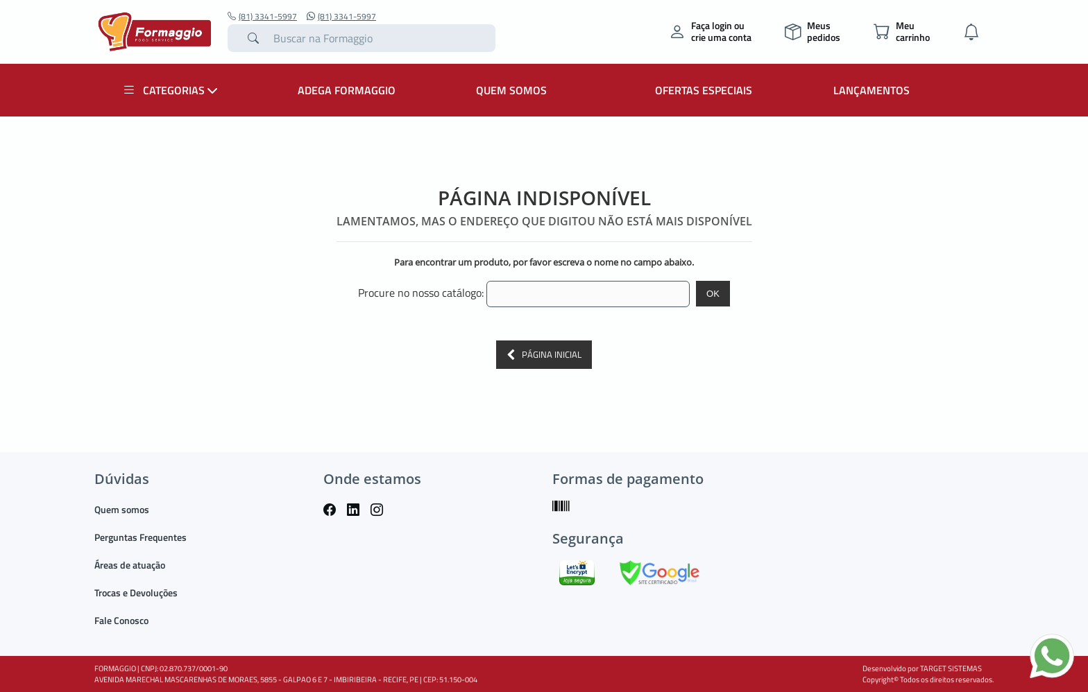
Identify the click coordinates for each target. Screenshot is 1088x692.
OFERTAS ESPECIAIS (703, 90)
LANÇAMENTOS (871, 90)
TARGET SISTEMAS (951, 668)
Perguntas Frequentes (140, 537)
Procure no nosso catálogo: (421, 292)
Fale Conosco (121, 620)
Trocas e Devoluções (136, 592)
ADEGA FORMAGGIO (347, 90)
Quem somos (121, 509)
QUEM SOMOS (511, 90)
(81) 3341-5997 (262, 16)
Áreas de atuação (129, 564)
